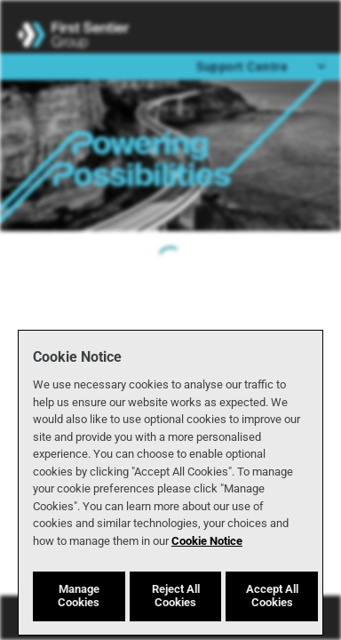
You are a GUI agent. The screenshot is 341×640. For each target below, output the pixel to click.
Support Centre (262, 66)
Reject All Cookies (176, 595)
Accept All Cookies (272, 595)
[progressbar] (170, 259)
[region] (170, 483)
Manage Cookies (78, 595)
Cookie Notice (206, 541)
